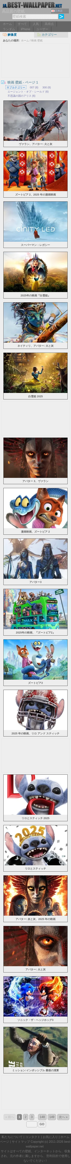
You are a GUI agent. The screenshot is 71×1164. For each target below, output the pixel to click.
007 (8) (34, 87)
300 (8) (46, 87)
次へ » (63, 1117)
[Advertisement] (35, 72)
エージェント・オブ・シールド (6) (28, 91)
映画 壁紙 (37, 40)
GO (42, 1124)
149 (52, 1117)
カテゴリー (47, 34)
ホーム (7, 23)
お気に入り (50, 1137)
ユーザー (42, 29)
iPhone (25, 29)
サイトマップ (21, 1141)
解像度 (10, 34)
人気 (36, 23)
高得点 (49, 23)
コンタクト (32, 1137)
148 (42, 1117)
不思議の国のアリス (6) (21, 95)
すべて (22, 23)
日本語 (56, 10)
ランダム (9, 29)
